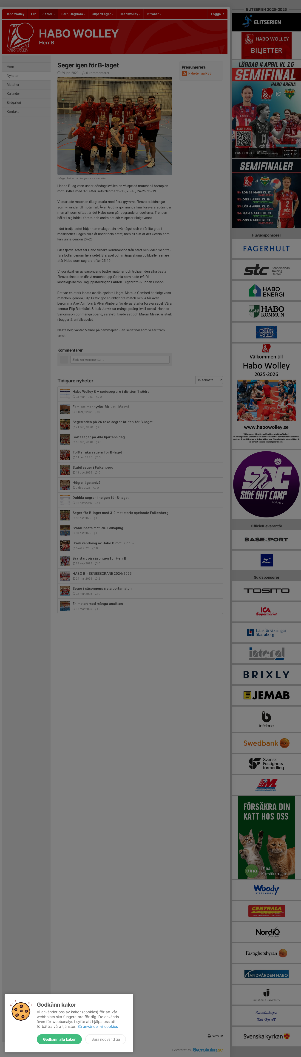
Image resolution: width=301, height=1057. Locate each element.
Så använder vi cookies (97, 1026)
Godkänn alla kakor (59, 1039)
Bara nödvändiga (105, 1039)
